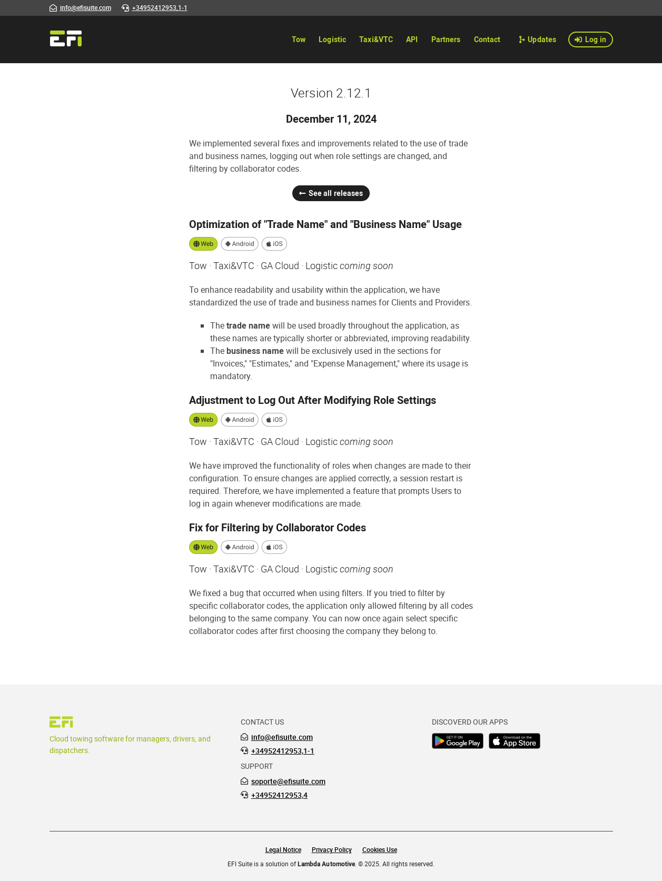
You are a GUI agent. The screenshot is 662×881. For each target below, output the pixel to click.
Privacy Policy (332, 849)
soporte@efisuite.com (288, 781)
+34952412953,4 (279, 795)
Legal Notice (283, 849)
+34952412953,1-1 (282, 751)
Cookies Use (379, 849)
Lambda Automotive (326, 863)
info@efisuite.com (282, 737)
